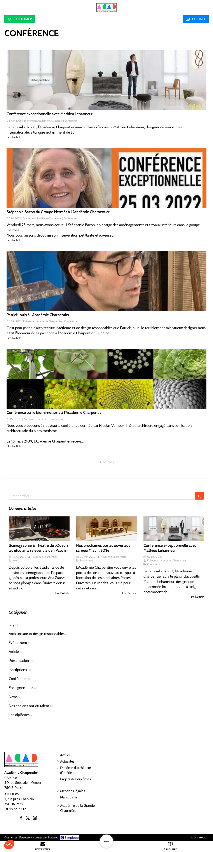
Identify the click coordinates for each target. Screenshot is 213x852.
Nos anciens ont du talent (29, 705)
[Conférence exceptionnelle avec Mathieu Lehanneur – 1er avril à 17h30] (106, 80)
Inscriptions (18, 669)
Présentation (19, 660)
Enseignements (21, 687)
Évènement (18, 642)
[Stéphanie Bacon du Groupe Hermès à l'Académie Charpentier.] (106, 178)
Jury (12, 624)
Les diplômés (19, 714)
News (13, 696)
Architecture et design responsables (37, 633)
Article (14, 651)
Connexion (200, 837)
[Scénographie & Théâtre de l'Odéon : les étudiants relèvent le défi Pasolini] (39, 528)
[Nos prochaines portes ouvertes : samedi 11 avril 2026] (106, 528)
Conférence (18, 678)
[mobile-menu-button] (106, 841)
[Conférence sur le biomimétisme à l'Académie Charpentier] (106, 379)
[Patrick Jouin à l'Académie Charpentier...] (106, 281)
